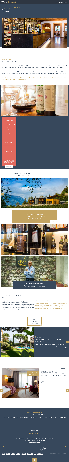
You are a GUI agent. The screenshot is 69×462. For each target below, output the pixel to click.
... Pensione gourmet (22, 417)
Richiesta (61, 2)
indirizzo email (7, 151)
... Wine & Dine (32, 417)
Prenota (65, 2)
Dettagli (67, 347)
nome (7, 133)
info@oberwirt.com (39, 440)
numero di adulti (8, 137)
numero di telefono (7, 156)
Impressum (22, 453)
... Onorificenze (52, 417)
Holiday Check (38, 453)
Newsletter (6, 453)
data (7, 122)
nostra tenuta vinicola (16, 75)
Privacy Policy (29, 453)
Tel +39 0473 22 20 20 (28, 440)
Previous (2, 101)
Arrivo (2, 453)
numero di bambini (7, 142)
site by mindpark (56, 453)
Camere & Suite (65, 368)
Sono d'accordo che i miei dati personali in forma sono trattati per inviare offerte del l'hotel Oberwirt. (7, 161)
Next (66, 101)
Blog (33, 453)
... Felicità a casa (62, 417)
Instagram (17, 453)
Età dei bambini (7, 147)
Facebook (12, 453)
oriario (7, 127)
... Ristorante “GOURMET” (9, 417)
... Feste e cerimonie (42, 417)
